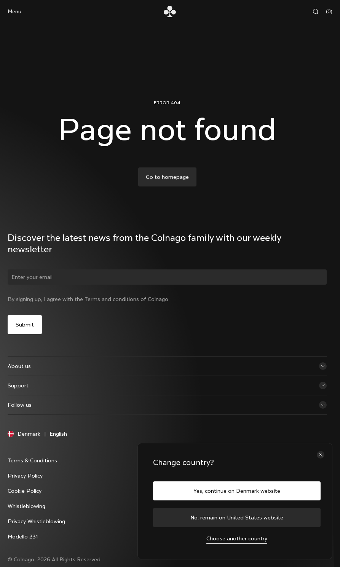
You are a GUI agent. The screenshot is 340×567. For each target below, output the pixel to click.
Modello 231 (23, 536)
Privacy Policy (25, 475)
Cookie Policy (25, 490)
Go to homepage (167, 177)
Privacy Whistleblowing (36, 521)
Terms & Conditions (32, 460)
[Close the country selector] (320, 455)
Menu (14, 11)
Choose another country (236, 538)
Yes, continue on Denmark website (236, 490)
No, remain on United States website (236, 517)
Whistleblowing (26, 506)
